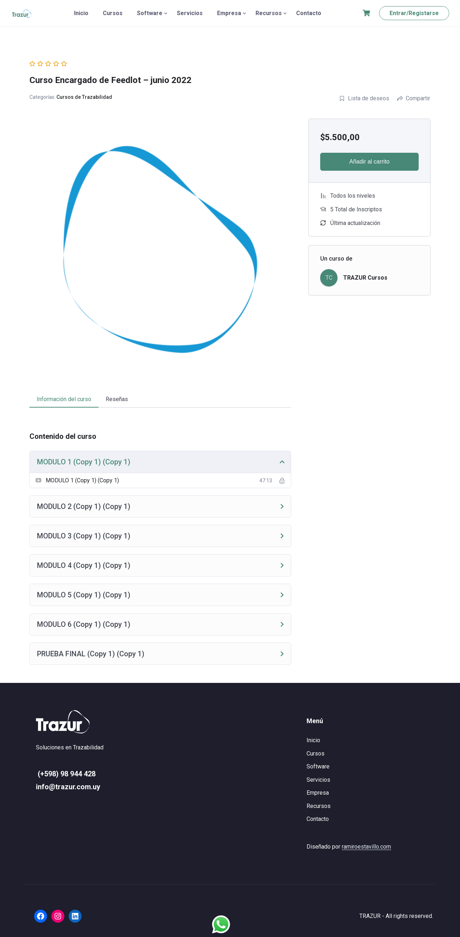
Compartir (413, 98)
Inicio (81, 13)
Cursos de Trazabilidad (84, 97)
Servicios (190, 13)
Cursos (113, 13)
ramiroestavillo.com (366, 846)
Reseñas (117, 399)
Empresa (229, 13)
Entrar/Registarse (414, 13)
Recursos (269, 13)
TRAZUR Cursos (365, 277)
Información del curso (64, 399)
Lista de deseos (364, 98)
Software (149, 13)
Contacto (308, 13)
